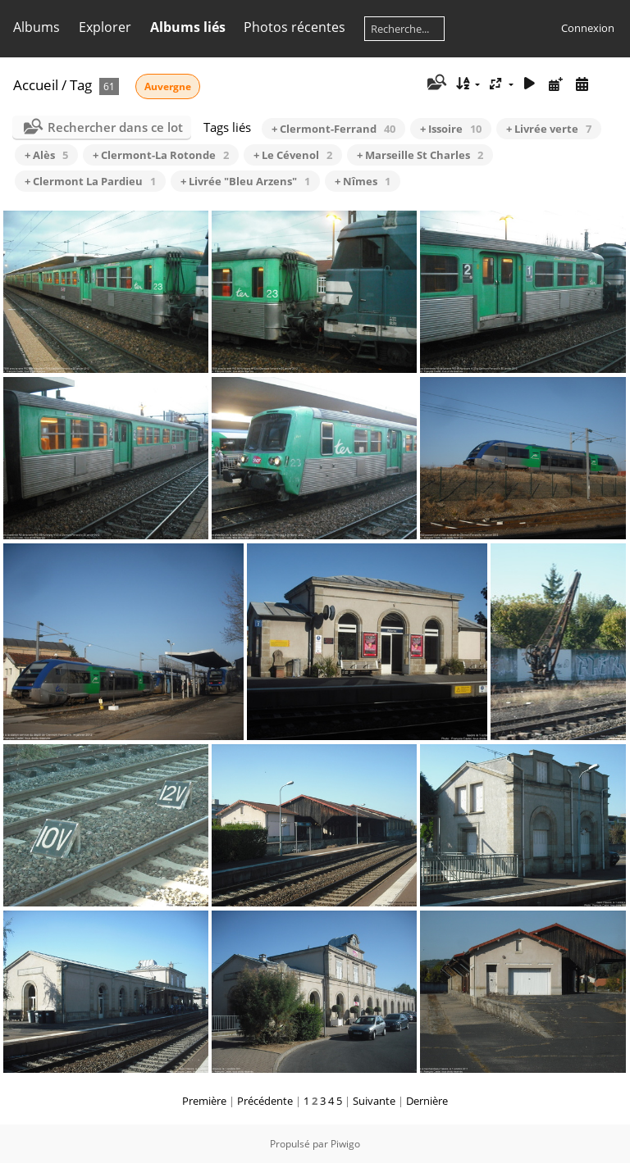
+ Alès (46, 155)
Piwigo (345, 1144)
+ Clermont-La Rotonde (161, 155)
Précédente (265, 1100)
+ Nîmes (362, 181)
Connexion (587, 27)
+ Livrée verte (548, 128)
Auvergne (167, 86)
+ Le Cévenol (292, 155)
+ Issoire (451, 128)
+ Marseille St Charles (420, 155)
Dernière (427, 1100)
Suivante (374, 1100)
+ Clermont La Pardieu (90, 181)
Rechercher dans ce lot (115, 127)
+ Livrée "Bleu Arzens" (245, 181)
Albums (36, 27)
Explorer (105, 27)
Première (204, 1100)
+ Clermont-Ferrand (333, 128)
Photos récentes (294, 27)
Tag (81, 84)
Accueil (35, 84)
